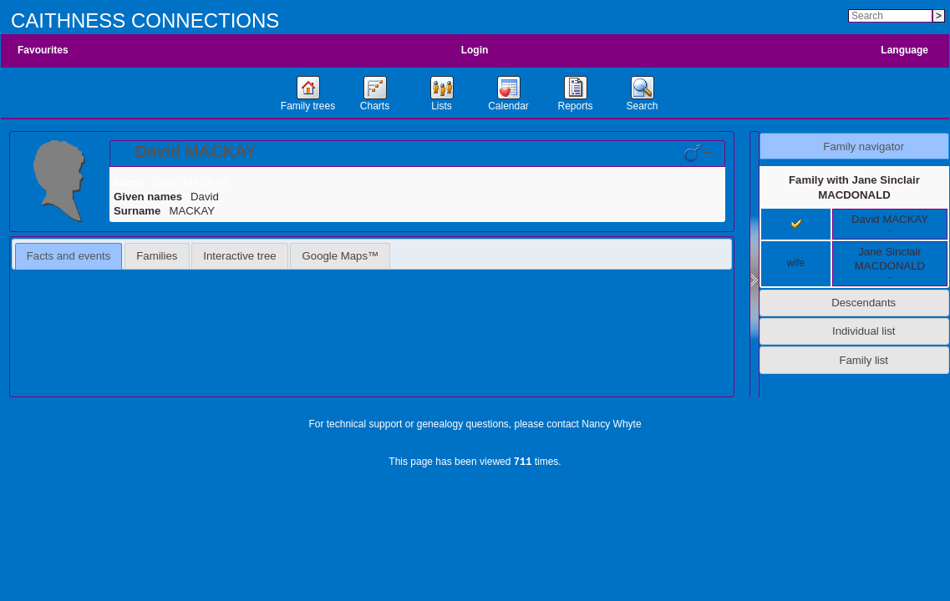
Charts (374, 106)
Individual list (864, 331)
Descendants (863, 302)
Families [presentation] (156, 256)
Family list (863, 360)
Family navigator (863, 146)
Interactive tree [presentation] (239, 256)
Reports (574, 106)
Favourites (43, 50)
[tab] (417, 153)
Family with (854, 187)
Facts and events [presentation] (68, 256)
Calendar (508, 106)
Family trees (308, 106)
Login (475, 50)
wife (796, 263)
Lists (441, 106)
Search (642, 106)
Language (904, 50)
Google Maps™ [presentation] (340, 256)
